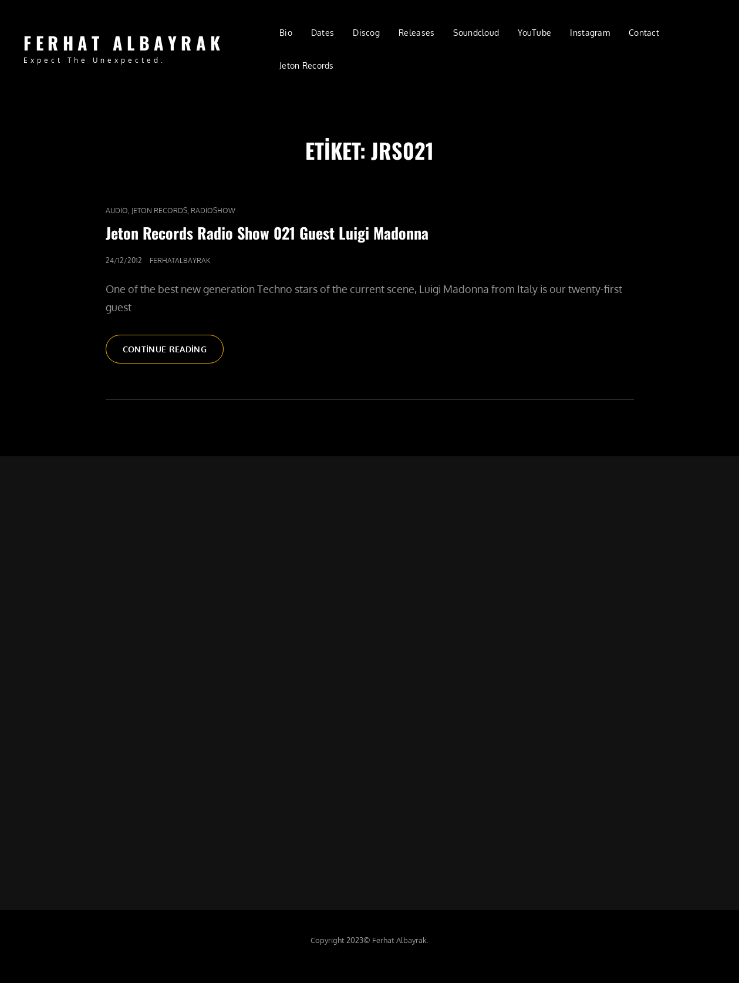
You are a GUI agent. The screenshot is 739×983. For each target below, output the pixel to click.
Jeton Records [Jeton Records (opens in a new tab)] (306, 65)
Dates (322, 33)
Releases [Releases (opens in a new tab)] (416, 33)
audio (117, 210)
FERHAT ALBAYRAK (124, 42)
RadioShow (213, 210)
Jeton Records (159, 210)
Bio (285, 33)
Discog (366, 33)
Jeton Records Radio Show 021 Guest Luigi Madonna (267, 232)
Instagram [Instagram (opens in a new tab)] (590, 33)
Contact (644, 33)
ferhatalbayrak (180, 260)
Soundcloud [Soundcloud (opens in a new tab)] (476, 33)
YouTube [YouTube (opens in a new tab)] (534, 33)
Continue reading (173, 352)
